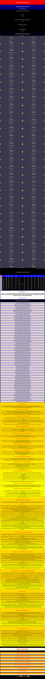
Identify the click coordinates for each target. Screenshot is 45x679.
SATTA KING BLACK (22, 2)
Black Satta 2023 (34, 522)
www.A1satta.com (22, 8)
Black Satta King (3, 520)
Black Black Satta (10, 616)
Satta (4, 574)
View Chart (11, 42)
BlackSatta (35, 582)
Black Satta (13, 515)
